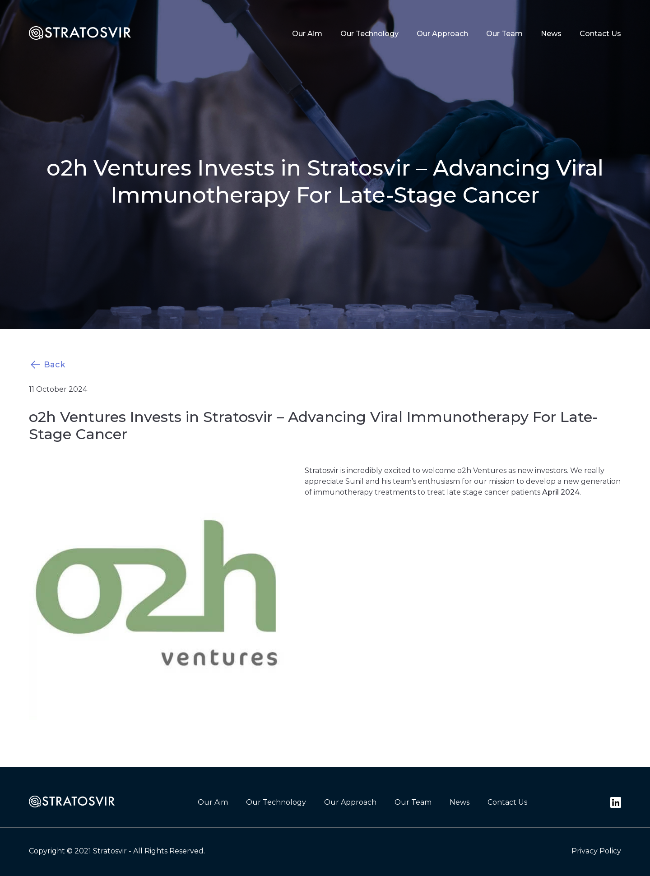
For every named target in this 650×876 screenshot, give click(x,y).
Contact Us (600, 33)
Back (47, 364)
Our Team (504, 33)
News (551, 33)
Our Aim (307, 33)
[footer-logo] (72, 802)
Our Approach (442, 33)
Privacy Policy (596, 851)
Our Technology (369, 33)
